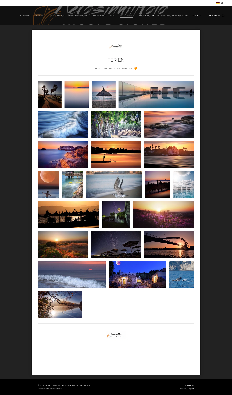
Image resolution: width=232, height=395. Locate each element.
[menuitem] (21, 15)
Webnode (57, 388)
